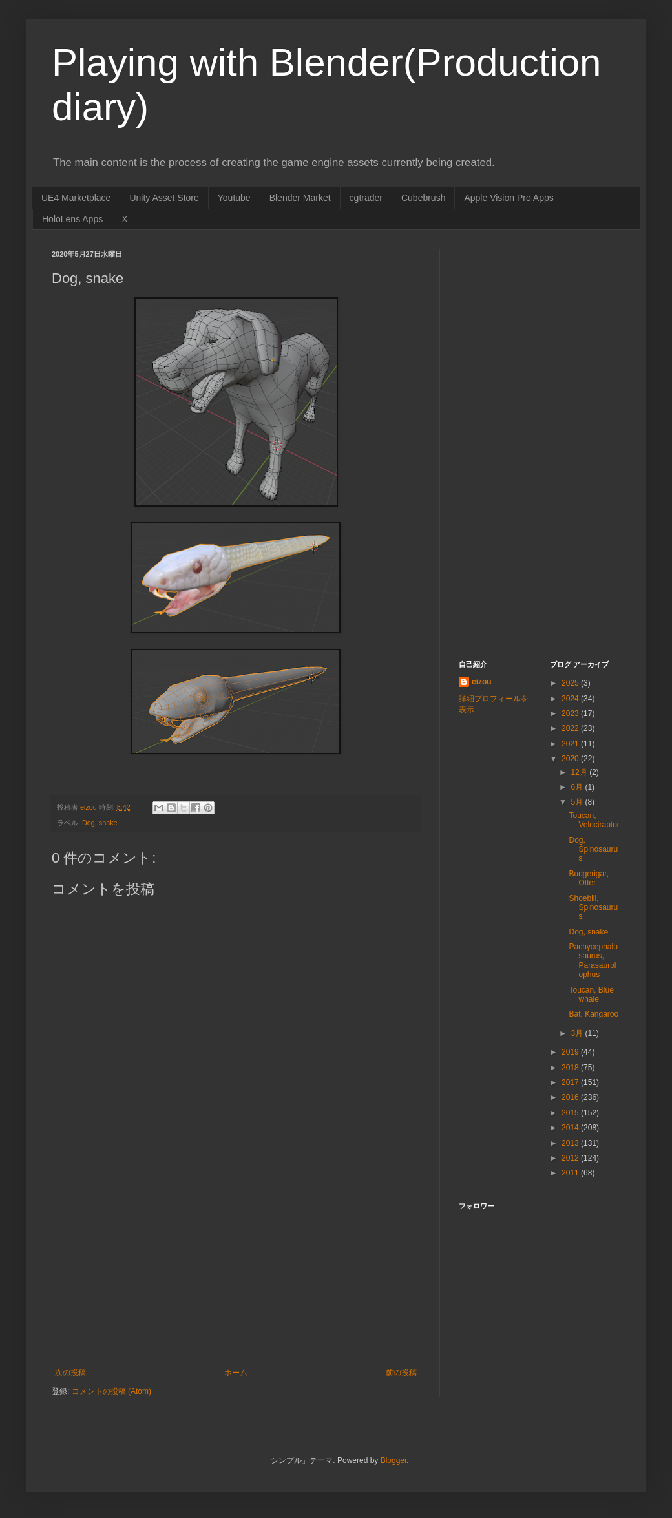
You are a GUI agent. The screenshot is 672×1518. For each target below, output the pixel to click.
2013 (571, 1143)
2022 (571, 728)
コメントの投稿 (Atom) (111, 1391)
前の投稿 (401, 1372)
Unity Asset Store (163, 198)
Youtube (234, 198)
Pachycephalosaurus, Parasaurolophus (593, 960)
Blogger (394, 1460)
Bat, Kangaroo (593, 1013)
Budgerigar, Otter (588, 878)
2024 (571, 698)
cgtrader (366, 198)
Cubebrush (423, 198)
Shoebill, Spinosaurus (593, 908)
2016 (571, 1097)
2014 (571, 1127)
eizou (482, 681)
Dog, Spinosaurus (593, 849)
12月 (580, 772)
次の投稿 (70, 1372)
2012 (571, 1158)
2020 (571, 758)
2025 (571, 683)
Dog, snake (588, 931)
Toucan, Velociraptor (594, 820)
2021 (571, 743)
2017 (571, 1082)
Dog (88, 823)
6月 (578, 787)
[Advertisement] (236, 1271)
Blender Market (300, 198)
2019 (571, 1052)
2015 (571, 1112)
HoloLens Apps (72, 219)
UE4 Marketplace (75, 198)
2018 (571, 1067)
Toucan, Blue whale (591, 995)
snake (108, 823)
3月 (578, 1033)
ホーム (235, 1372)
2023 (571, 713)
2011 (571, 1172)
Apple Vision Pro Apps (508, 198)
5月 (578, 801)
